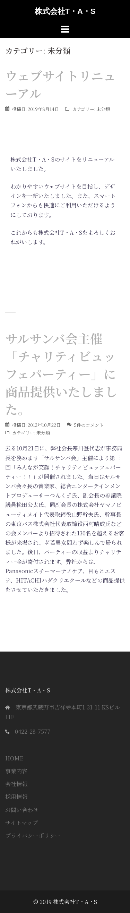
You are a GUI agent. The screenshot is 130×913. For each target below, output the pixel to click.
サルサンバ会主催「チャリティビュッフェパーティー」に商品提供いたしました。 (61, 373)
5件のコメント (89, 425)
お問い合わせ (21, 810)
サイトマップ (21, 823)
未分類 (103, 109)
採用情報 (16, 797)
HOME (14, 758)
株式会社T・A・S (65, 11)
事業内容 (16, 771)
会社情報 (16, 784)
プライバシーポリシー (33, 835)
